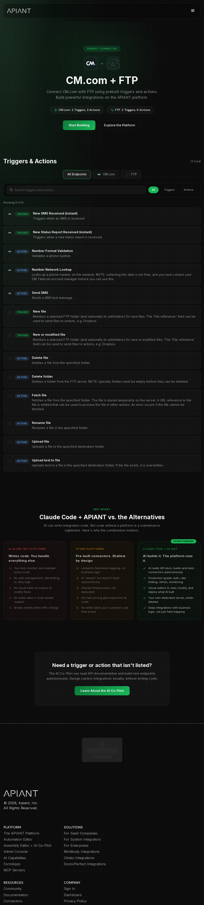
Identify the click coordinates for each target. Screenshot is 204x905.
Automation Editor (18, 815)
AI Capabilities (15, 834)
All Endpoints (77, 174)
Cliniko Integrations (79, 834)
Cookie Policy (75, 883)
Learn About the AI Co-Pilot (102, 691)
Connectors (13, 877)
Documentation (16, 871)
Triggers (169, 189)
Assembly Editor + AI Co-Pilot (27, 821)
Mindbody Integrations (82, 827)
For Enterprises (76, 821)
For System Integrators (82, 815)
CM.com (106, 174)
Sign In (69, 864)
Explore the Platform (119, 125)
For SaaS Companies (80, 809)
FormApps (12, 840)
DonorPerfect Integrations (85, 840)
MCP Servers (14, 846)
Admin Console (16, 827)
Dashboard (73, 871)
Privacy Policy (75, 877)
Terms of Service (77, 889)
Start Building (79, 125)
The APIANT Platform (21, 809)
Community (13, 864)
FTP (131, 174)
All (153, 189)
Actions (188, 189)
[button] (192, 10)
